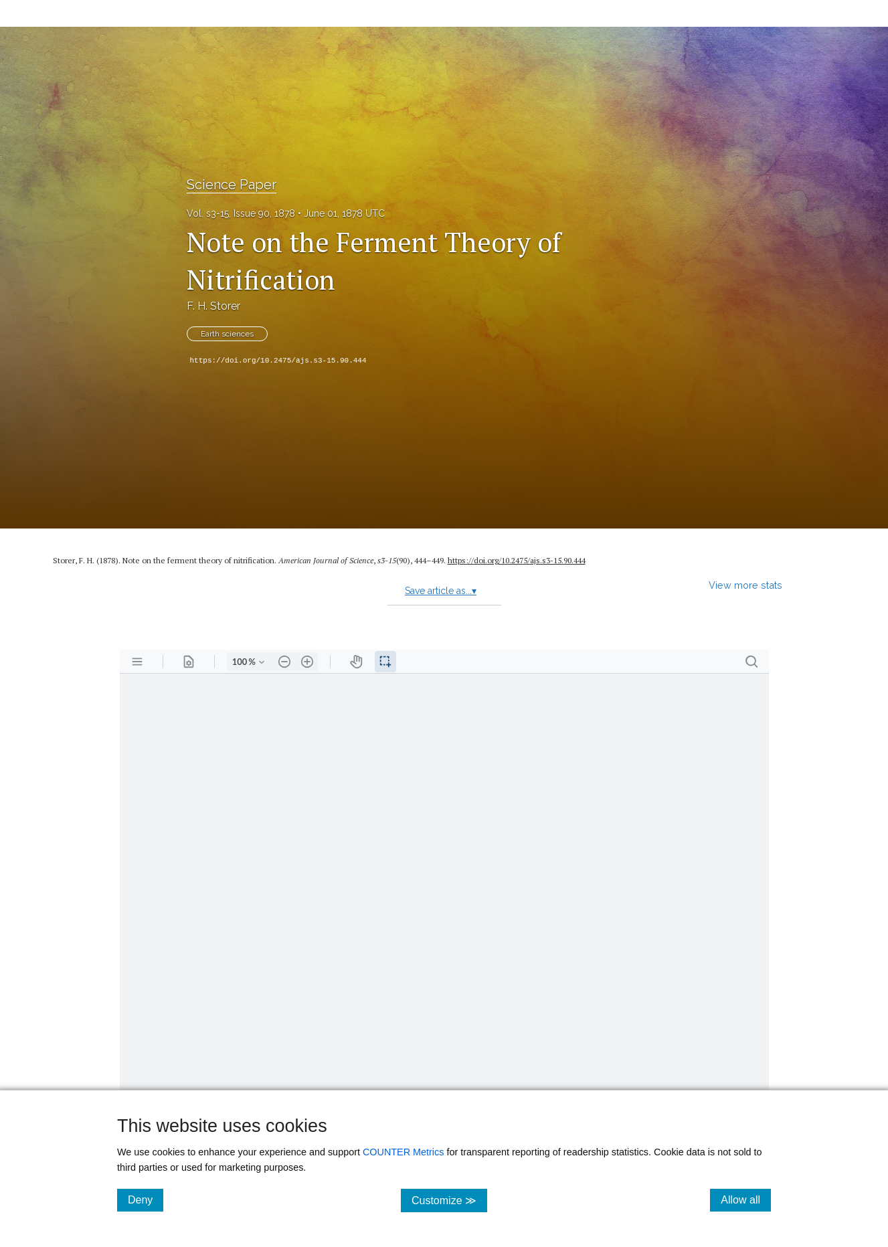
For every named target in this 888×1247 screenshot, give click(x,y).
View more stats (745, 585)
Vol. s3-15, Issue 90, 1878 (241, 213)
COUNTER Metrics (403, 1152)
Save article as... (440, 590)
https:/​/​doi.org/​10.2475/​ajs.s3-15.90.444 (517, 560)
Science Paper (231, 185)
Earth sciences (227, 334)
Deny (145, 1199)
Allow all (746, 1199)
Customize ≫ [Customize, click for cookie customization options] (449, 1199)
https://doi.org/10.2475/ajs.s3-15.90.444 (278, 361)
